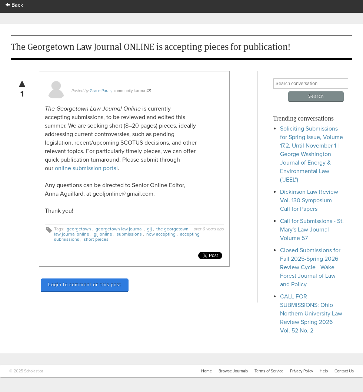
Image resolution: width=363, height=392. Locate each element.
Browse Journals (233, 371)
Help (324, 371)
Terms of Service (268, 371)
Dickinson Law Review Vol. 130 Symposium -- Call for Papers (309, 200)
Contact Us (344, 371)
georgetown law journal (119, 229)
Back (14, 5)
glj (149, 229)
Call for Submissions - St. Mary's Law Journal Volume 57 (312, 229)
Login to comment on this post (84, 285)
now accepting (161, 234)
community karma (129, 90)
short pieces (96, 239)
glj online (103, 234)
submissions (129, 234)
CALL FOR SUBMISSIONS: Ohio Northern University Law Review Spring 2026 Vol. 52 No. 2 (311, 313)
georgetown (79, 229)
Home (206, 371)
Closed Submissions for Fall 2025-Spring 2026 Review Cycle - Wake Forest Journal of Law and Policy (310, 267)
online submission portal (86, 168)
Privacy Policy (301, 371)
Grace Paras (100, 90)
